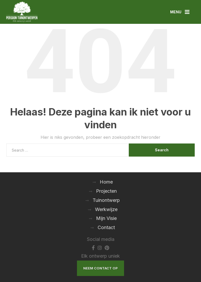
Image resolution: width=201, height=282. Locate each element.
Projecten (106, 191)
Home (106, 182)
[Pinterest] (107, 247)
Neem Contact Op (100, 268)
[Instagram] (100, 247)
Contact (106, 227)
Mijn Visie (106, 218)
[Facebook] (93, 247)
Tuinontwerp (106, 200)
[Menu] (180, 12)
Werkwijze (106, 209)
